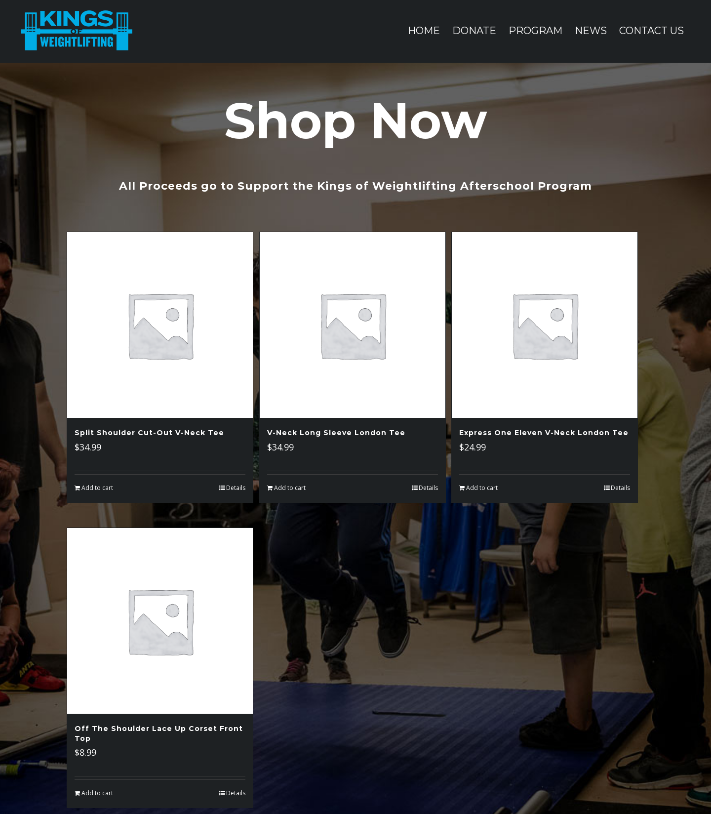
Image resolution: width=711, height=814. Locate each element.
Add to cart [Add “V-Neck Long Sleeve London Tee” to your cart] (290, 488)
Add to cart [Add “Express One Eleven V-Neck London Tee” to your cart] (482, 488)
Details (235, 488)
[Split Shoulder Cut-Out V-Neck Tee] (160, 325)
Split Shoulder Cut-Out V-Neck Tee (149, 432)
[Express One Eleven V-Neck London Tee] (544, 325)
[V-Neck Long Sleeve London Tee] (352, 325)
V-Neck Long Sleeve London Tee (336, 432)
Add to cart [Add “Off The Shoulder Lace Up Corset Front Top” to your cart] (97, 793)
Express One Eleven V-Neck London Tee (544, 432)
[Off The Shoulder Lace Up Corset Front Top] (160, 621)
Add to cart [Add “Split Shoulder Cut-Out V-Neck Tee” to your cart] (97, 488)
